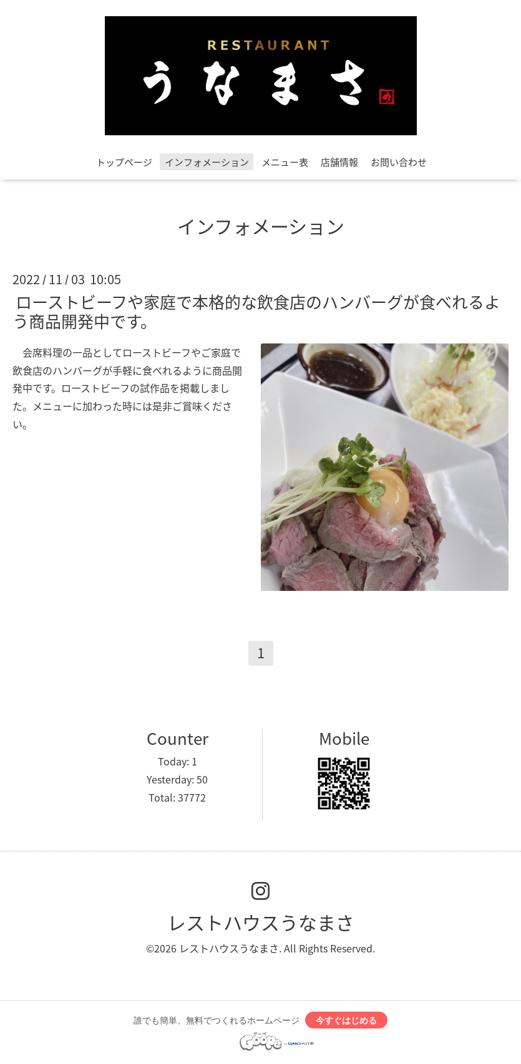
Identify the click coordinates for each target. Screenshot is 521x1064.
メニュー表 (284, 162)
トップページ (124, 162)
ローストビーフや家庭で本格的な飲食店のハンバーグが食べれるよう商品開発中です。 (256, 310)
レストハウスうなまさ (260, 922)
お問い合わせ (399, 162)
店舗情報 (339, 162)
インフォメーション (207, 162)
